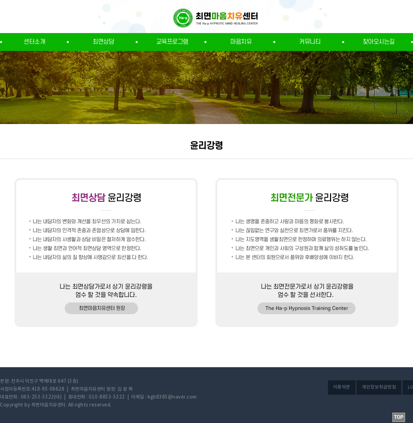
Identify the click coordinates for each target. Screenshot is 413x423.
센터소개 (34, 42)
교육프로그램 (172, 42)
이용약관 (341, 387)
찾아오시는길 (379, 42)
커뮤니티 (309, 42)
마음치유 (241, 42)
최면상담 (103, 42)
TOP (398, 417)
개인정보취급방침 (379, 387)
